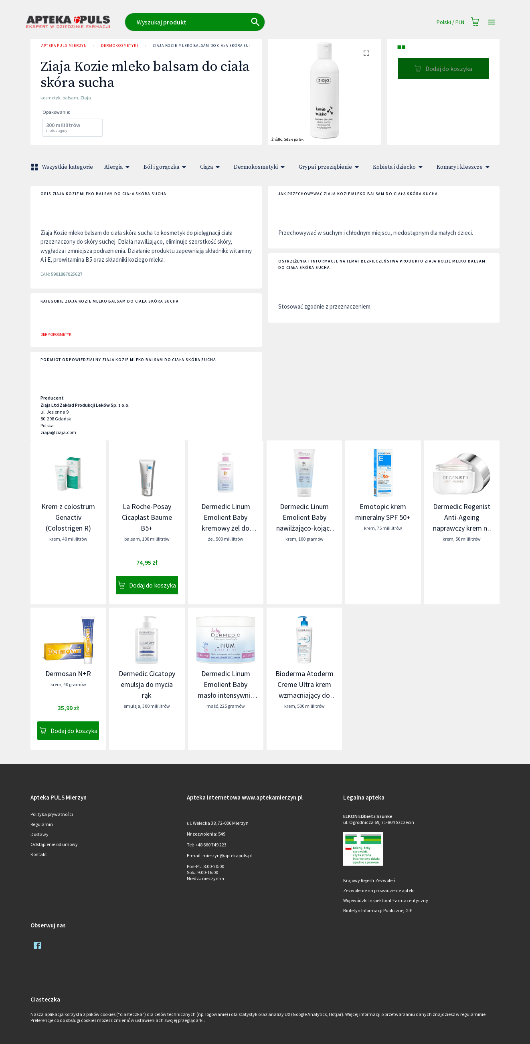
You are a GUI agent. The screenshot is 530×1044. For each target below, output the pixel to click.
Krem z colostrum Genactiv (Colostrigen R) (68, 517)
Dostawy (39, 834)
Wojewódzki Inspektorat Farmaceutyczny (385, 900)
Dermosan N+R (68, 673)
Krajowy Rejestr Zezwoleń (369, 880)
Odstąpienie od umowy (54, 844)
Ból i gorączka (166, 167)
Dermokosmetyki (120, 46)
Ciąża (211, 167)
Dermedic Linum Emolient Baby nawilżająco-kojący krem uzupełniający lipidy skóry (304, 528)
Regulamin (41, 824)
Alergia (118, 167)
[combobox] (230, 22)
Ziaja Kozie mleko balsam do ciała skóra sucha (204, 46)
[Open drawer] (491, 22)
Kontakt (38, 854)
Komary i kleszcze (464, 167)
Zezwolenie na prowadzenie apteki (379, 890)
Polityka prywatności (51, 814)
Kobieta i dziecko (399, 167)
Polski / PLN (450, 22)
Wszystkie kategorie (62, 167)
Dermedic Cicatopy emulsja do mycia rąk (147, 684)
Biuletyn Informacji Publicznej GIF (377, 910)
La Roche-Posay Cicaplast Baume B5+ (147, 517)
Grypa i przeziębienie (330, 167)
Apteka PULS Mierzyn (64, 46)
